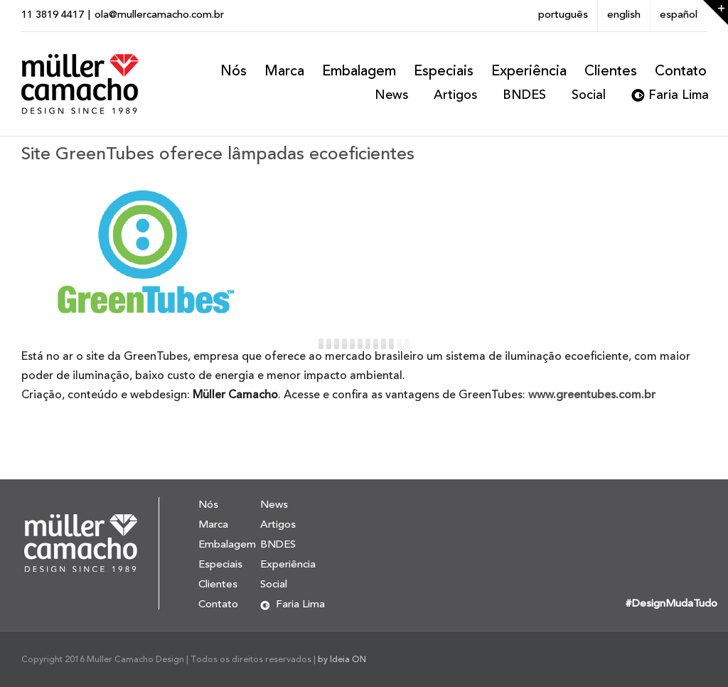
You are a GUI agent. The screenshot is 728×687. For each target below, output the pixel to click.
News (391, 95)
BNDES (524, 95)
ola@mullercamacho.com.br (159, 15)
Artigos (455, 95)
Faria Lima (678, 95)
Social (589, 95)
